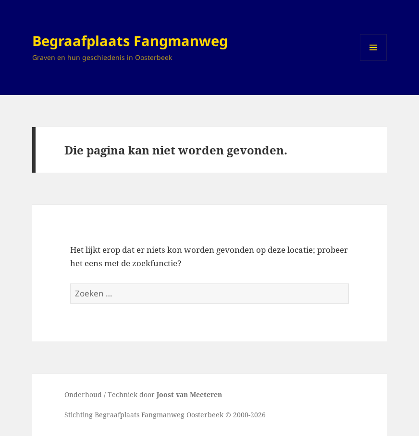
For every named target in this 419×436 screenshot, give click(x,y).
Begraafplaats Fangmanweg (130, 40)
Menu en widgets (373, 60)
